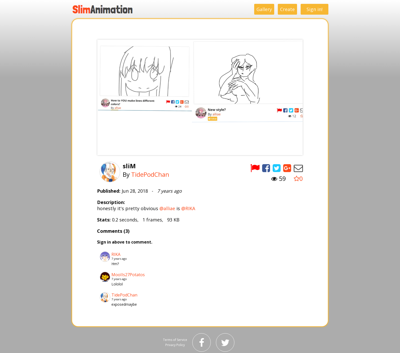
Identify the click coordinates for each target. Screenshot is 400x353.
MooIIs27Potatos (128, 274)
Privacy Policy (175, 345)
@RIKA (188, 208)
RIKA (115, 254)
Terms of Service (175, 340)
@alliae (167, 208)
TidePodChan (150, 174)
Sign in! (314, 9)
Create (287, 9)
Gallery (264, 9)
